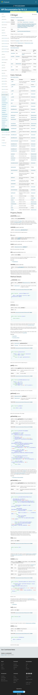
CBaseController (25, 22)
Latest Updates (3, 677)
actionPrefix (13, 53)
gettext (5, 59)
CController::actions (17, 222)
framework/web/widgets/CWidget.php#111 (22, 375)
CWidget (3, 129)
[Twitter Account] (28, 673)
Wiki (26, 667)
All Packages (13, 17)
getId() (12, 173)
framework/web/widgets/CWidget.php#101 (22, 402)
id (11, 59)
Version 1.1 (23, 11)
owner (12, 63)
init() (11, 195)
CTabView (3, 123)
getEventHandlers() (14, 170)
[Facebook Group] (29, 673)
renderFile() (13, 201)
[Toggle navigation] (36, 2)
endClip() (12, 155)
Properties (17, 17)
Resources (27, 668)
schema (4, 35)
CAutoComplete (4, 98)
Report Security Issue (4, 680)
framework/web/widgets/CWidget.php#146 (22, 543)
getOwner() (13, 177)
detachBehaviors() (14, 137)
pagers (5, 134)
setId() (12, 207)
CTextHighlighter (4, 125)
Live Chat (15, 677)
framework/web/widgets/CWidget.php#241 (22, 577)
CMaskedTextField (4, 114)
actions (4, 75)
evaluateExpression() (14, 162)
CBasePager (29, 23)
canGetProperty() (13, 125)
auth (4, 78)
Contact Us (2, 668)
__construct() (13, 84)
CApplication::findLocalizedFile (20, 472)
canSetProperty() (13, 128)
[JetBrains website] (19, 693)
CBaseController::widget (29, 42)
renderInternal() (13, 203)
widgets (5, 94)
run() (11, 205)
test (3, 65)
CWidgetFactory (15, 261)
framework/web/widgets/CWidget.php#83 (22, 312)
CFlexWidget (4, 106)
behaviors (3, 137)
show (31, 289)
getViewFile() (13, 180)
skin (11, 66)
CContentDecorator (5, 102)
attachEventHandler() (14, 112)
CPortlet (18, 27)
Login (6, 654)
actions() (12, 99)
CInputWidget (4, 110)
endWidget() (13, 159)
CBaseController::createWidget (31, 553)
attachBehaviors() (14, 109)
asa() (11, 103)
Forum (14, 676)
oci (5, 46)
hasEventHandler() (14, 189)
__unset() (12, 96)
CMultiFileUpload (4, 116)
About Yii (2, 664)
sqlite (5, 51)
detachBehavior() (14, 134)
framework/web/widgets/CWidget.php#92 (22, 289)
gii (3, 54)
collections (4, 24)
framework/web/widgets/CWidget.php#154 (22, 612)
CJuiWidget (29, 26)
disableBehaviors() (14, 145)
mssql (5, 40)
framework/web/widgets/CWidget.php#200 (22, 426)
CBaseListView (24, 23)
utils (3, 67)
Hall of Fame (15, 680)
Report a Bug (3, 679)
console (4, 27)
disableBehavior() (14, 143)
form (4, 83)
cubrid (5, 38)
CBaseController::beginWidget (17, 554)
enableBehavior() (14, 148)
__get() (12, 86)
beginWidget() (13, 123)
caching (4, 19)
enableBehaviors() (14, 150)
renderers (5, 89)
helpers (5, 86)
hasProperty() (13, 192)
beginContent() (13, 119)
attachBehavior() (13, 106)
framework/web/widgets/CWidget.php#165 (22, 493)
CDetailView (27, 25)
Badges (15, 682)
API (26, 665)
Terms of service (28, 676)
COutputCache (4, 118)
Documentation (16, 665)
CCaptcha (19, 25)
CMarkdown (3, 112)
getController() (13, 167)
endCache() (13, 153)
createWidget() (13, 131)
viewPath (12, 69)
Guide (27, 664)
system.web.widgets (20, 20)
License (2, 667)
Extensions (15, 667)
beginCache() (13, 115)
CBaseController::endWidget (30, 623)
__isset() (12, 90)
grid (4, 142)
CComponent (31, 22)
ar (3, 32)
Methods (20, 17)
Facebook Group (16, 679)
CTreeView (3, 127)
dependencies (5, 22)
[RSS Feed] (31, 673)
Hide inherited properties (14, 47)
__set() (12, 93)
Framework (15, 664)
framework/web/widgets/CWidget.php (23, 31)
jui (4, 145)
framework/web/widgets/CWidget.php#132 (22, 347)
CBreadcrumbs (33, 23)
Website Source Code (29, 679)
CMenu (32, 26)
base (3, 16)
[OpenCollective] (19, 691)
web (3, 73)
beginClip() (13, 117)
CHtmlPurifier (4, 108)
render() (12, 199)
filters (4, 81)
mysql (5, 43)
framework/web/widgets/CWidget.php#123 (22, 633)
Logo (14, 668)
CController (18, 56)
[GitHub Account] (26, 673)
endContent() (13, 157)
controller (17, 40)
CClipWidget (4, 100)
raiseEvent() (13, 197)
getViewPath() (13, 183)
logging (4, 62)
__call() (12, 81)
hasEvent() (12, 186)
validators (4, 70)
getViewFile (33, 564)
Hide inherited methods (14, 77)
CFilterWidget (4, 104)
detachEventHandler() (14, 140)
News (2, 665)
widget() (12, 209)
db (3, 30)
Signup (2, 654)
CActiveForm (19, 23)
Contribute (2, 676)
